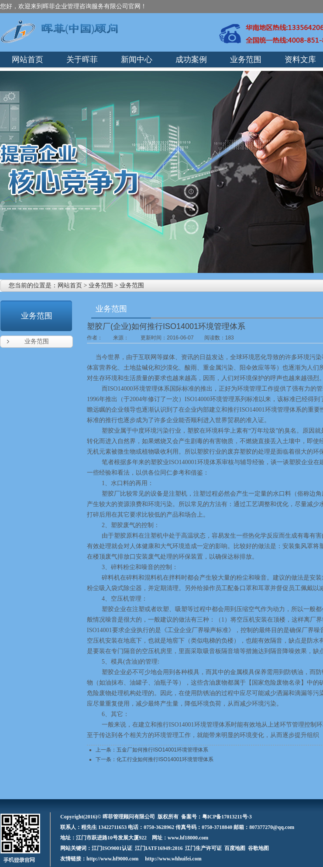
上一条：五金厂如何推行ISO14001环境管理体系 (152, 750)
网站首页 (70, 285)
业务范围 (101, 285)
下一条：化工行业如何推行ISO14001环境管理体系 (154, 759)
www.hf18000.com (188, 838)
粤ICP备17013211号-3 (227, 817)
